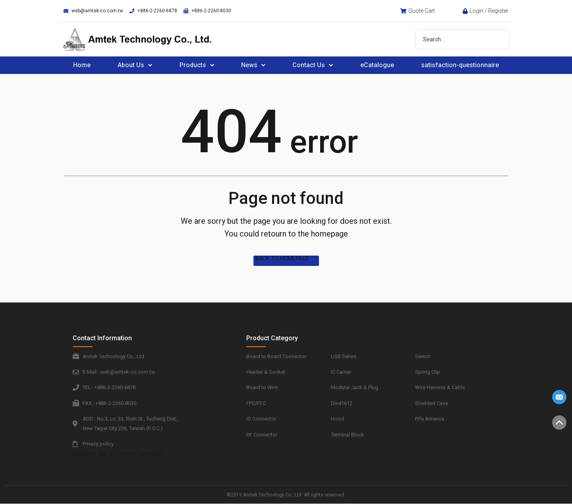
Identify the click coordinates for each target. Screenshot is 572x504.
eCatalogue (377, 65)
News (253, 65)
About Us (135, 65)
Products (197, 65)
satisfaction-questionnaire (460, 65)
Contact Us (312, 65)
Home (82, 65)
